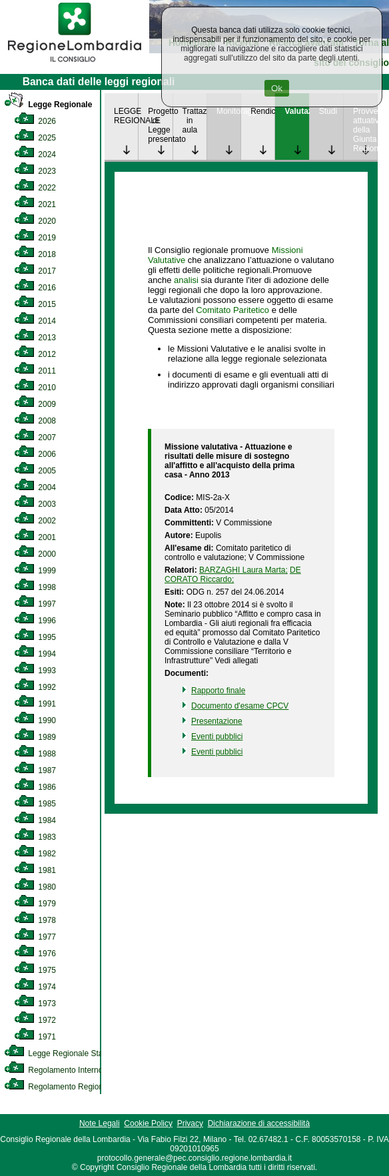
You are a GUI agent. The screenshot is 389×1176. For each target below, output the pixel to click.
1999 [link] (35, 570)
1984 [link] (35, 820)
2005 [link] (35, 470)
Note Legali (99, 1123)
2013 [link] (35, 337)
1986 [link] (35, 787)
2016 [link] (35, 287)
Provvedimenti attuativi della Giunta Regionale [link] (365, 130)
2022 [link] (35, 187)
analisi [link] (186, 280)
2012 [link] (35, 354)
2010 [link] (35, 387)
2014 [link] (35, 321)
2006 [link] (35, 454)
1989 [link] (35, 737)
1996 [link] (35, 620)
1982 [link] (35, 853)
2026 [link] (35, 121)
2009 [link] (35, 404)
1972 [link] (35, 1020)
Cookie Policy (148, 1123)
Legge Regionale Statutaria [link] (64, 1053)
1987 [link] (35, 770)
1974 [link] (35, 987)
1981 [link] (35, 870)
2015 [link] (35, 304)
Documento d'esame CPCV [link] (239, 706)
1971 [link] (35, 1036)
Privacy (190, 1123)
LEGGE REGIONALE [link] (126, 116)
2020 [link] (35, 221)
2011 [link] (35, 371)
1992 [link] (35, 687)
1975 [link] (35, 970)
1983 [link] (35, 837)
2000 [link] (35, 554)
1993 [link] (35, 670)
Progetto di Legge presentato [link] (160, 125)
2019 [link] (35, 237)
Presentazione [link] (216, 721)
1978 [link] (35, 920)
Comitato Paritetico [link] (232, 310)
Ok (276, 88)
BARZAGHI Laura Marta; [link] (243, 570)
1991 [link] (35, 704)
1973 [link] (35, 1003)
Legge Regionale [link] (48, 104)
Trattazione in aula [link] (194, 121)
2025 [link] (35, 138)
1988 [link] (35, 753)
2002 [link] (35, 520)
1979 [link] (35, 903)
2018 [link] (35, 254)
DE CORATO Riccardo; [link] (233, 574)
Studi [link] (328, 111)
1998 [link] (35, 587)
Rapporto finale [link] (218, 690)
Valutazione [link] (296, 111)
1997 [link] (35, 604)
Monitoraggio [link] (228, 111)
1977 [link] (35, 937)
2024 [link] (35, 154)
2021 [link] (35, 204)
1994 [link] (35, 654)
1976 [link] (35, 953)
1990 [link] (35, 720)
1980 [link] (35, 887)
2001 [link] (35, 537)
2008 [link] (35, 421)
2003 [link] (35, 504)
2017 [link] (35, 271)
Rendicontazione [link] (262, 111)
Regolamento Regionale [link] (59, 1086)
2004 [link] (35, 487)
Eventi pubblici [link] (216, 736)
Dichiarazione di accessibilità (259, 1123)
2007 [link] (35, 437)
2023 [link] (35, 171)
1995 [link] (35, 637)
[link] (74, 64)
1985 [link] (35, 803)
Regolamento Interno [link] (53, 1070)
